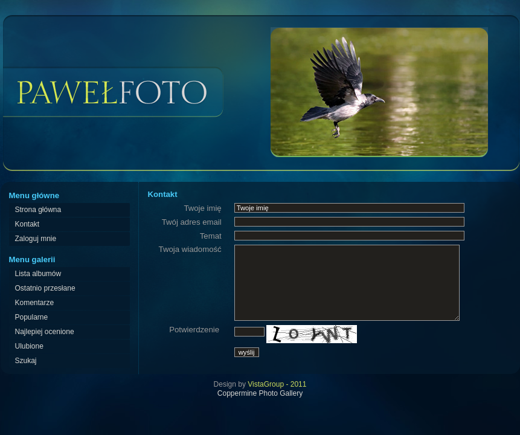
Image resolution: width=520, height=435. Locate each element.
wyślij (247, 352)
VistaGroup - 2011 (277, 384)
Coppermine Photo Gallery (260, 393)
